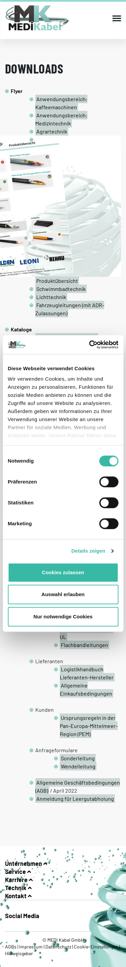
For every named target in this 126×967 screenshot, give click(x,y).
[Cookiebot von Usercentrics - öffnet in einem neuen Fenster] (89, 344)
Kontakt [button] (18, 896)
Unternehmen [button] (26, 863)
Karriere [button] (19, 879)
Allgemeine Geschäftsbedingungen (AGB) (77, 786)
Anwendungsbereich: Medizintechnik (61, 119)
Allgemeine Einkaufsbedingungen (86, 689)
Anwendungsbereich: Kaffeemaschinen (61, 103)
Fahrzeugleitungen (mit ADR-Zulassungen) (69, 309)
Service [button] (18, 871)
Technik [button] (18, 887)
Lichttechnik (51, 297)
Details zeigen (88, 551)
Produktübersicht (57, 280)
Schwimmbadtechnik (61, 289)
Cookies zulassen (63, 572)
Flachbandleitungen (84, 645)
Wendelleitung (78, 766)
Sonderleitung (78, 758)
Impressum (31, 946)
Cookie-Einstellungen (96, 946)
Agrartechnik (51, 131)
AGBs (11, 946)
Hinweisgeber (19, 953)
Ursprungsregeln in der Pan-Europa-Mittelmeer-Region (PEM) (89, 725)
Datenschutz (58, 946)
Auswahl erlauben (62, 594)
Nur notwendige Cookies (63, 616)
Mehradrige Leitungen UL (86, 632)
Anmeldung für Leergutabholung (75, 798)
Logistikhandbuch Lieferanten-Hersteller (87, 673)
